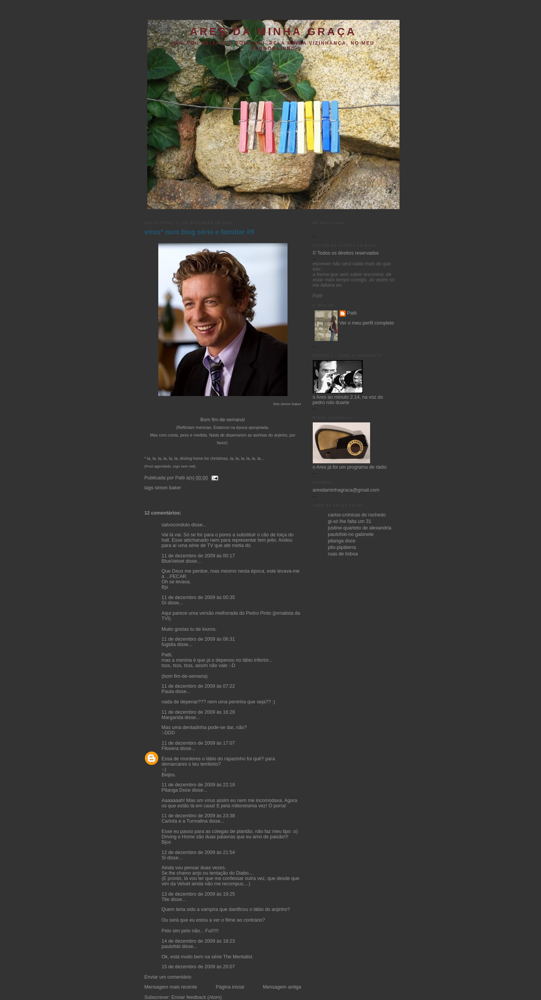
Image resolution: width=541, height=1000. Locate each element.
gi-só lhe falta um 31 (350, 521)
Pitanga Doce (176, 790)
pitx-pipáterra (342, 547)
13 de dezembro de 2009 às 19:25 (198, 894)
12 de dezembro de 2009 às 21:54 (198, 852)
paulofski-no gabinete (351, 534)
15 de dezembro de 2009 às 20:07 (198, 966)
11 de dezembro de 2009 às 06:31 (198, 639)
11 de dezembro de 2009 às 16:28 (198, 712)
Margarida (173, 717)
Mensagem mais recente (171, 987)
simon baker (168, 487)
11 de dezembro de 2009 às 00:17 (198, 555)
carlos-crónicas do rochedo (357, 515)
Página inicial (230, 987)
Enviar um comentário (168, 977)
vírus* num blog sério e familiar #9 (199, 232)
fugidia (169, 644)
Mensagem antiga (282, 987)
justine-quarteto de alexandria (360, 528)
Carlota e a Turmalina (185, 821)
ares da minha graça (273, 31)
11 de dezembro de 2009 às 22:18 (198, 784)
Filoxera (170, 748)
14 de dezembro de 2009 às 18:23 (198, 941)
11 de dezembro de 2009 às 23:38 (198, 815)
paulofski (171, 946)
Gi (164, 603)
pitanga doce (342, 541)
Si (164, 857)
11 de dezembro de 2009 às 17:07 (198, 743)
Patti (352, 313)
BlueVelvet (173, 561)
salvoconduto (176, 525)
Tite (166, 899)
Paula (168, 691)
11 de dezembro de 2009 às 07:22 (198, 686)
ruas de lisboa (343, 554)
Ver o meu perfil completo (367, 323)
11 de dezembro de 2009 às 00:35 (198, 597)
